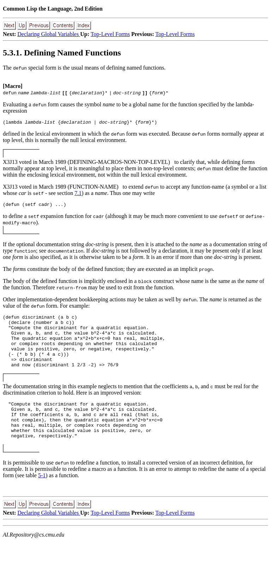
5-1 (42, 496)
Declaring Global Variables (48, 34)
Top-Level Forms (110, 34)
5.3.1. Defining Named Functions (62, 52)
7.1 (78, 194)
